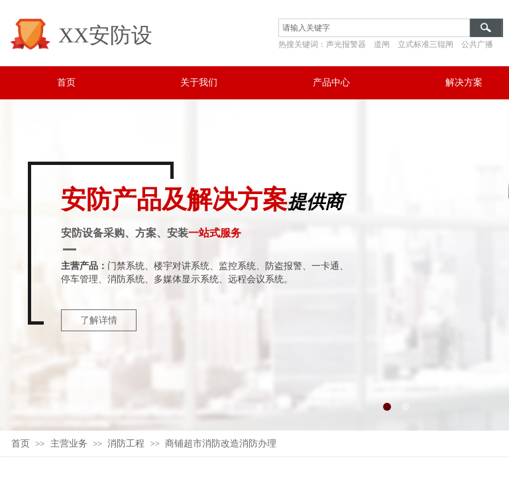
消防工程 (125, 444)
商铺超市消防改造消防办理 (220, 444)
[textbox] (374, 28)
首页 (20, 444)
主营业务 (68, 444)
